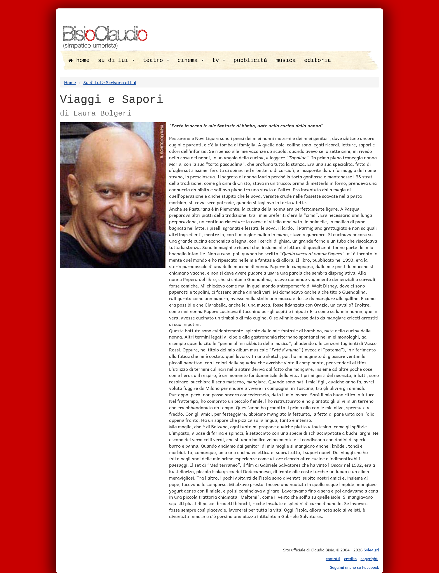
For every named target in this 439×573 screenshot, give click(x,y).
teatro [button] (156, 60)
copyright (369, 558)
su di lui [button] (116, 60)
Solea (371, 550)
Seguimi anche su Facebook (354, 567)
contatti (333, 558)
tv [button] (218, 60)
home (79, 60)
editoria (317, 60)
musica (285, 60)
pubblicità (250, 60)
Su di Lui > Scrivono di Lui (109, 82)
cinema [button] (191, 60)
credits (350, 558)
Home (70, 82)
